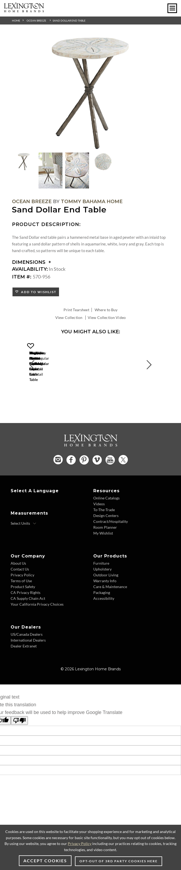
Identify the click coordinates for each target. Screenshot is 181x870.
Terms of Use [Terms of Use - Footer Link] (21, 606)
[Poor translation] (19, 745)
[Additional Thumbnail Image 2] (50, 170)
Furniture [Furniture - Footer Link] (101, 588)
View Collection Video (107, 317)
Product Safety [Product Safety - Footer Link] (23, 612)
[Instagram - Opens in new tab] (58, 485)
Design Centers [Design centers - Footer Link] (106, 541)
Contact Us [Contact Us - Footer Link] (20, 594)
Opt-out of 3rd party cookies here (118, 861)
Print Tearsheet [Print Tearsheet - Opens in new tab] (76, 309)
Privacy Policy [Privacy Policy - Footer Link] (22, 600)
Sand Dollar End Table (69, 20)
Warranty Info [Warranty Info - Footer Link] (104, 606)
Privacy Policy (79, 843)
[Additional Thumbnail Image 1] (24, 162)
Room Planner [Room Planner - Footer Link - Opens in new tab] (105, 552)
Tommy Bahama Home (92, 201)
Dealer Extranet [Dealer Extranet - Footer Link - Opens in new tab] (24, 671)
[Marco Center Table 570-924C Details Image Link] (63, 392)
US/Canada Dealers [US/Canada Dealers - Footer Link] (27, 659)
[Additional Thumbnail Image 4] (104, 162)
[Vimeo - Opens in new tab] (97, 485)
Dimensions (31, 262)
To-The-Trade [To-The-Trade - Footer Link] (104, 535)
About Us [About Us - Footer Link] (18, 588)
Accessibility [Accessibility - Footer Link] (103, 623)
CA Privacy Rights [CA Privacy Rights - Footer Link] (25, 617)
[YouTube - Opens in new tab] (110, 485)
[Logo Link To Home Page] (24, 10)
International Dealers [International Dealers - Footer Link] (28, 665)
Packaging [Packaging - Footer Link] (101, 617)
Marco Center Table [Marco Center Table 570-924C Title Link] (64, 399)
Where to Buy (106, 309)
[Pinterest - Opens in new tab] (84, 485)
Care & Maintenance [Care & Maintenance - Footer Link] (110, 612)
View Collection (68, 317)
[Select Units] (23, 548)
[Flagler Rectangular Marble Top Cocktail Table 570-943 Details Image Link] (143, 392)
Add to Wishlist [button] (37, 292)
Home (16, 20)
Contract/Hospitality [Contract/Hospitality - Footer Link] (110, 546)
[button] (100, 346)
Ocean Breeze (36, 20)
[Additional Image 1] (90, 93)
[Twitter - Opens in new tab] (123, 485)
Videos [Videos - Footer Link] (99, 529)
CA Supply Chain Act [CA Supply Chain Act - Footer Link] (28, 623)
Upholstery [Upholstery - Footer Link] (102, 594)
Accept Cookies (45, 860)
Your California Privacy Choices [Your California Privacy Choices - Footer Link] (37, 629)
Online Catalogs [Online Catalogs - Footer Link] (106, 523)
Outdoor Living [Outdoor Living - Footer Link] (105, 600)
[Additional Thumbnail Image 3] (77, 170)
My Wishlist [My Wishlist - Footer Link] (103, 558)
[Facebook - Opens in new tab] (71, 485)
